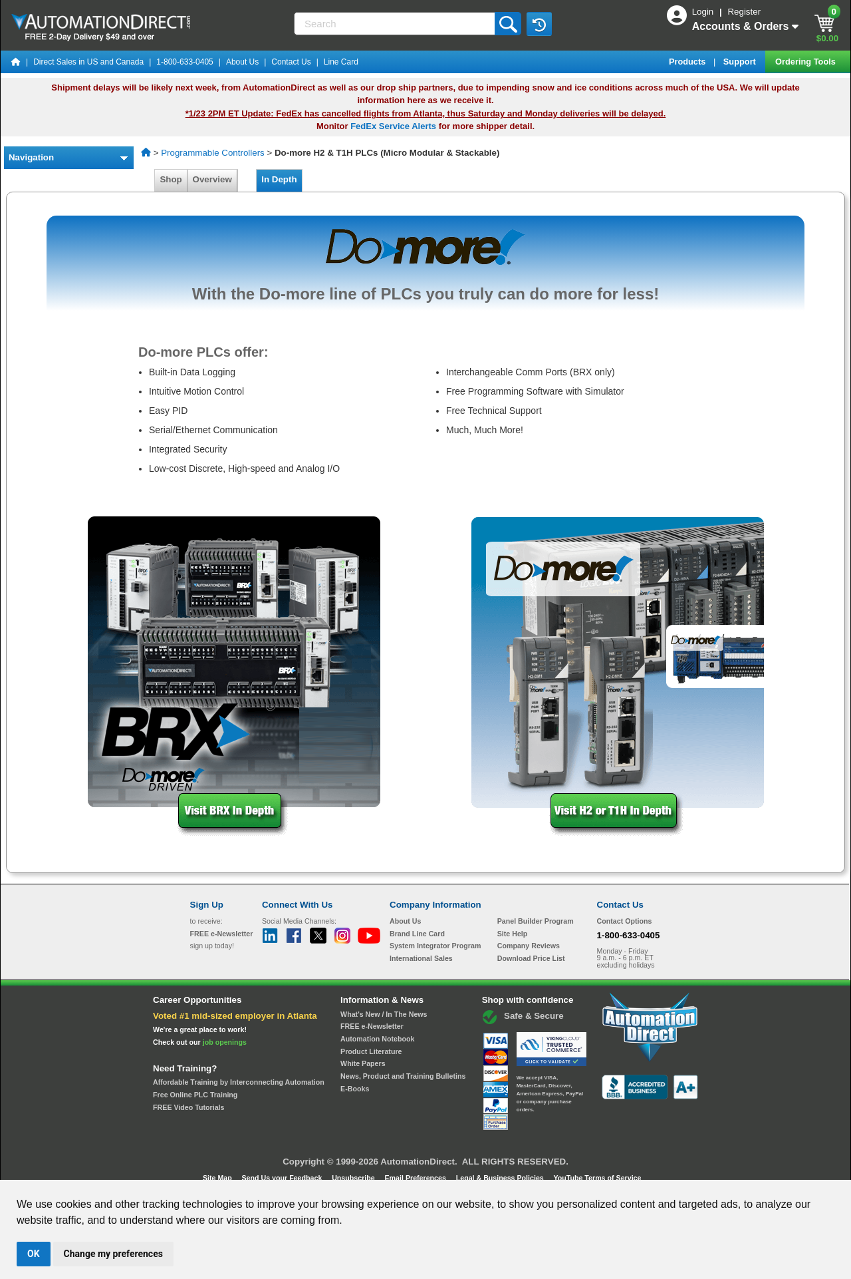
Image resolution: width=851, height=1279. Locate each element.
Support (741, 62)
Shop (171, 179)
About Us (242, 62)
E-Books (354, 1089)
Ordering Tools (806, 62)
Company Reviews (528, 946)
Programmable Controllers (213, 153)
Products (688, 62)
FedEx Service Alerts (393, 126)
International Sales (421, 958)
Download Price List (531, 958)
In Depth (279, 179)
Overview (212, 179)
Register (744, 12)
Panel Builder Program (535, 921)
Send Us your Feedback (283, 1178)
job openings (225, 1042)
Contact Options (624, 921)
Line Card (341, 62)
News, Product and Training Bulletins (402, 1076)
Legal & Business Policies (501, 1178)
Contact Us (290, 62)
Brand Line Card (417, 934)
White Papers (363, 1063)
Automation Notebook (377, 1039)
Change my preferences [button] (113, 1253)
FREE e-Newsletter (372, 1026)
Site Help (512, 934)
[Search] (395, 23)
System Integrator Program (435, 946)
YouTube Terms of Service (597, 1178)
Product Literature (371, 1051)
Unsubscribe (354, 1178)
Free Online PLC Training (195, 1095)
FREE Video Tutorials (188, 1107)
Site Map (218, 1178)
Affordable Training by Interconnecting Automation (238, 1082)
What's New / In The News (383, 1014)
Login (704, 12)
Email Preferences (415, 1178)
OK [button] (33, 1253)
